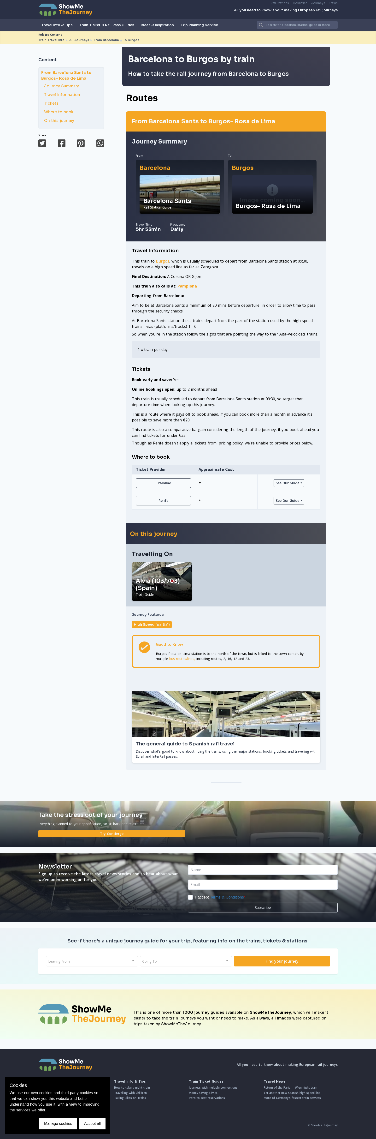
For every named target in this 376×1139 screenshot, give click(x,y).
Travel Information (60, 94)
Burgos (243, 168)
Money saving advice (203, 1093)
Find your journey (282, 961)
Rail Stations (280, 3)
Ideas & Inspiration (157, 25)
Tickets (49, 103)
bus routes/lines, (182, 658)
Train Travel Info (51, 40)
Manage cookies (58, 1123)
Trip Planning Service (199, 25)
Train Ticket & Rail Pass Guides (106, 25)
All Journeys (79, 40)
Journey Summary (59, 86)
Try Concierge (111, 833)
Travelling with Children (130, 1093)
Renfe (163, 500)
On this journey (57, 120)
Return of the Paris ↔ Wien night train (290, 1087)
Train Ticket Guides (206, 1081)
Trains (333, 3)
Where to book (56, 111)
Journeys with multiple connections (213, 1087)
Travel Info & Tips (56, 25)
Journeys (318, 3)
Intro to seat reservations (207, 1098)
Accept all (92, 1123)
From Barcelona (106, 40)
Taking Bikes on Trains (130, 1098)
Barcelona (155, 168)
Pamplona (187, 286)
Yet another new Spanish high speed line (292, 1093)
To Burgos (131, 40)
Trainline (163, 483)
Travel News (275, 1081)
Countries (300, 3)
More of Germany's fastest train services (292, 1098)
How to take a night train (132, 1087)
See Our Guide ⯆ (289, 483)
